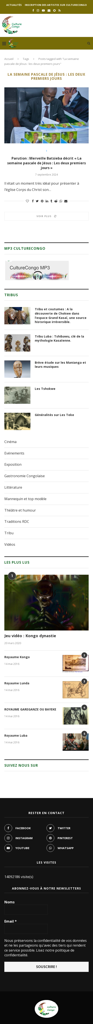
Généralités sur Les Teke (54, 415)
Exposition (13, 464)
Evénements (14, 453)
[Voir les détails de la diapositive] (37, 270)
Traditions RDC (16, 521)
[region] (37, 270)
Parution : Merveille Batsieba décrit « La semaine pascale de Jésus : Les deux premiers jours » (46, 163)
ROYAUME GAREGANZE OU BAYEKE (30, 709)
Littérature (13, 487)
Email (10, 921)
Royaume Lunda (16, 683)
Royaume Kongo (17, 657)
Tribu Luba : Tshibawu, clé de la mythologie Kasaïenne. (59, 338)
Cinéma (10, 441)
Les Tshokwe (45, 389)
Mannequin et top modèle (25, 498)
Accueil (8, 59)
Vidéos (9, 544)
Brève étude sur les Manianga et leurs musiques (60, 364)
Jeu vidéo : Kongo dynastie (30, 635)
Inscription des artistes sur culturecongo (56, 4)
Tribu (8, 533)
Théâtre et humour (20, 510)
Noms (9, 902)
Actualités (14, 4)
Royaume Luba (15, 735)
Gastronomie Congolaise (24, 476)
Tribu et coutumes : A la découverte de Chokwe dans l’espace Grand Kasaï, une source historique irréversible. (60, 315)
